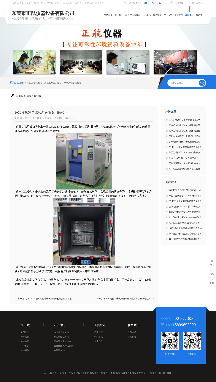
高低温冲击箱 (91, 3)
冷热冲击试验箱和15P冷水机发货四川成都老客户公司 (185, 197)
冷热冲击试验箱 (53, 3)
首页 (29, 96)
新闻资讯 (38, 96)
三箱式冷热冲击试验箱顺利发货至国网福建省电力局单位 (184, 126)
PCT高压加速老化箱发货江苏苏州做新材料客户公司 (184, 224)
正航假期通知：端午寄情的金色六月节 (184, 164)
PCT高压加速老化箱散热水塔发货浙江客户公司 (184, 170)
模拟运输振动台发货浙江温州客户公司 (184, 207)
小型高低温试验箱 (72, 83)
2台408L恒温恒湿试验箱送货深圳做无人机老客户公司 (185, 148)
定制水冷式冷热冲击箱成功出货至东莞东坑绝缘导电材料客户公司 (184, 137)
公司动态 (98, 332)
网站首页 (108, 15)
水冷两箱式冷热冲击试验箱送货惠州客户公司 (184, 142)
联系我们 (200, 15)
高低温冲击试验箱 (52, 83)
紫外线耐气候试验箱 (63, 346)
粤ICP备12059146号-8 (121, 373)
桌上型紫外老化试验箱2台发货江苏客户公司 (185, 218)
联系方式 (132, 332)
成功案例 (157, 15)
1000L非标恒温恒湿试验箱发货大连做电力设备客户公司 (185, 229)
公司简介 (25, 332)
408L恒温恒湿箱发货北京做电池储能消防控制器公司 (185, 191)
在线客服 (132, 337)
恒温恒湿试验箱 (61, 337)
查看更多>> (59, 350)
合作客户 (25, 346)
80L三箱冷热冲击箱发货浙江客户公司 (185, 240)
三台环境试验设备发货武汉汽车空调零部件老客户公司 (184, 121)
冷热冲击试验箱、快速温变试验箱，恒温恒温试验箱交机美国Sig (184, 159)
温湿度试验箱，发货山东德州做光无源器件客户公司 (184, 153)
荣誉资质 (179, 15)
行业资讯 (98, 337)
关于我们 (119, 15)
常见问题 (98, 341)
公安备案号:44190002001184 (159, 373)
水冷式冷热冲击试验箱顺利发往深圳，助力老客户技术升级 (184, 132)
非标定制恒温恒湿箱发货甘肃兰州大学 (184, 213)
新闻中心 (189, 15)
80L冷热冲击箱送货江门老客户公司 (185, 234)
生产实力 (168, 15)
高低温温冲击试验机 (72, 3)
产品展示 (146, 15)
